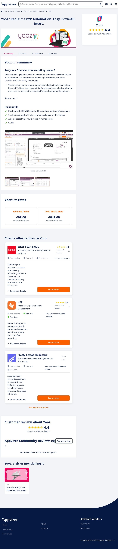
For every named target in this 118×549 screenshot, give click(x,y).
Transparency (7, 529)
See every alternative (38, 407)
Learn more (53, 289)
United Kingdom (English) (102, 540)
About (43, 524)
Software (44, 528)
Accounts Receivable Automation (34, 11)
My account (85, 524)
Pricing (22, 53)
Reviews (53, 53)
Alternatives (37, 53)
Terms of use (7, 534)
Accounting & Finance (12, 11)
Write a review (64, 441)
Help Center (85, 528)
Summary (8, 53)
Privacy (4, 525)
